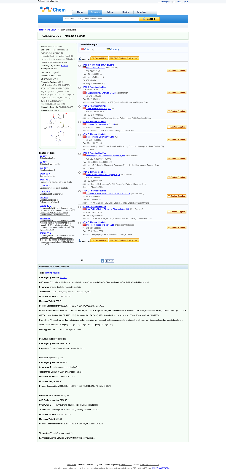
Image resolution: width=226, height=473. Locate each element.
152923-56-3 (45, 233)
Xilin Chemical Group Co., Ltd (98, 109)
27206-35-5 (45, 186)
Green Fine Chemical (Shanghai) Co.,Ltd (103, 175)
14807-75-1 (45, 180)
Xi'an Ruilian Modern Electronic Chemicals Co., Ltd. (107, 209)
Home (80, 12)
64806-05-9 (45, 174)
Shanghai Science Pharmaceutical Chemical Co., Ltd (108, 193)
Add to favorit (126, 465)
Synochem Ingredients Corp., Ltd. (100, 225)
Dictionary (71, 465)
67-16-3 (64, 65)
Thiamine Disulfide (52, 273)
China (87, 49)
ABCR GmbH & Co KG (95, 68)
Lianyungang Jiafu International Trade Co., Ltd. (105, 156)
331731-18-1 (45, 206)
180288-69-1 (45, 218)
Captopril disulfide (47, 176)
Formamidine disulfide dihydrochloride (56, 182)
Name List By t (51, 30)
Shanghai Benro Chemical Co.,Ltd (100, 124)
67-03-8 (43, 162)
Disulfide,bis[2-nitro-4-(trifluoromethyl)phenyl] (49, 201)
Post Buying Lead (164, 2)
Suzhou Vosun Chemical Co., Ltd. (100, 137)
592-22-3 (44, 168)
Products (95, 12)
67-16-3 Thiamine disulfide (94, 87)
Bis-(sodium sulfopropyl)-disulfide (54, 188)
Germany (114, 49)
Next (111, 261)
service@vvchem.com (149, 465)
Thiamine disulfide (47, 158)
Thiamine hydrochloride (50, 164)
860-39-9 (44, 198)
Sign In (185, 2)
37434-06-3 (45, 192)
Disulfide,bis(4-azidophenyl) (51, 194)
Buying (125, 12)
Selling (110, 12)
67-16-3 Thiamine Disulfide (94, 106)
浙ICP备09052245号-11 (162, 468)
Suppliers (141, 12)
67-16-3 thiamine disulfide (94, 122)
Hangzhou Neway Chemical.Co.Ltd (101, 93)
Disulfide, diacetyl (47, 170)
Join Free (177, 2)
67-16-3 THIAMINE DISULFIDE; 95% (98, 65)
